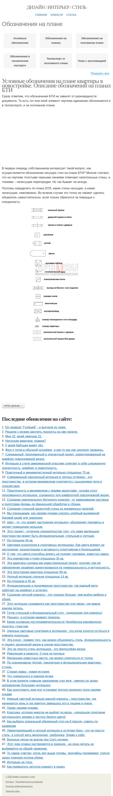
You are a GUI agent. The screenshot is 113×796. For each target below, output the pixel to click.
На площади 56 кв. (20, 540)
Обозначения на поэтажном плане (91, 40)
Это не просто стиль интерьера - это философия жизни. (46, 649)
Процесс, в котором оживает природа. (33, 617)
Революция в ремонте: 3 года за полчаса (36, 653)
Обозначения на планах (56, 40)
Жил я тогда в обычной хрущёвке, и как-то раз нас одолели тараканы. (54, 449)
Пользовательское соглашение (29, 782)
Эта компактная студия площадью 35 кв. (35, 558)
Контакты (10, 782)
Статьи (71, 14)
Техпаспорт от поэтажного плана (56, 61)
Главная (41, 14)
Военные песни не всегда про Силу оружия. (38, 739)
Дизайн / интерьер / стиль (56, 7)
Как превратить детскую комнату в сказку (36, 766)
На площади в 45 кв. (21, 581)
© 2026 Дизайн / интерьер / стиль (20, 777)
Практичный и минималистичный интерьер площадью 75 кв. (47, 472)
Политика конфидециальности (19, 786)
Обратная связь (13, 791)
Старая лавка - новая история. (28, 671)
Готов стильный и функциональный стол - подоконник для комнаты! (54, 612)
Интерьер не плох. (20, 762)
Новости (57, 14)
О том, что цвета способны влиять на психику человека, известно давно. (58, 554)
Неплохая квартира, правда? (25, 440)
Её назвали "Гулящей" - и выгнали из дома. (35, 427)
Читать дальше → (13, 405)
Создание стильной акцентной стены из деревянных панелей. (50, 508)
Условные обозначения (19, 40)
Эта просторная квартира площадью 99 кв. (37, 572)
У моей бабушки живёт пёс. (24, 445)
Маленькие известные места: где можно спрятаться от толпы (50, 658)
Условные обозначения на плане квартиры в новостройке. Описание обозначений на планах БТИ (56, 85)
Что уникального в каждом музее (30, 676)
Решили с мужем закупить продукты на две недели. (41, 431)
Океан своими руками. (23, 707)
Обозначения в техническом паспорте (20, 61)
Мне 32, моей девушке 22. (23, 436)
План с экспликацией (92, 60)
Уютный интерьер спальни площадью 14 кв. (38, 576)
